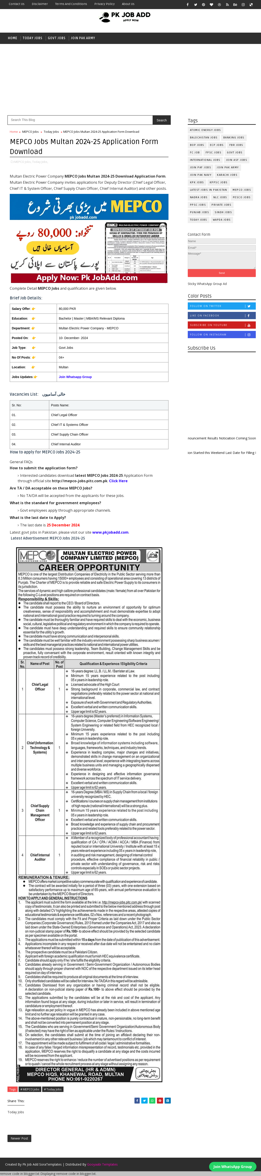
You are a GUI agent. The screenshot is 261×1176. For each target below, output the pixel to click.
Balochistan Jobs (204, 137)
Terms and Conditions (71, 4)
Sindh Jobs (223, 212)
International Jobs (205, 160)
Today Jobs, (40, 162)
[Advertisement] (130, 79)
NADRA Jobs (199, 197)
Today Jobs (32, 38)
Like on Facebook (223, 315)
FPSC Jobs (214, 152)
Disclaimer (40, 4)
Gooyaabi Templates (102, 1164)
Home (12, 38)
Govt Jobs (57, 38)
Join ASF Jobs (236, 160)
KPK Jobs (197, 182)
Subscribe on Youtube (223, 325)
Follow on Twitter (223, 306)
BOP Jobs (197, 145)
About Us (128, 4)
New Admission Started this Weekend (202, 453)
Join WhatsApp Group (233, 1166)
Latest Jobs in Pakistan (208, 190)
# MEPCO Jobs (29, 1089)
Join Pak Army (83, 38)
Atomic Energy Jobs (205, 130)
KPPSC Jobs (219, 182)
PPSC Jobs (198, 205)
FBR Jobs (236, 145)
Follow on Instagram (223, 334)
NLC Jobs (220, 197)
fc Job (195, 152)
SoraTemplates (50, 1164)
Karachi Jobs (227, 175)
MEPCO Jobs (242, 190)
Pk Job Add (30, 1164)
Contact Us (16, 4)
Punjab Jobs (199, 212)
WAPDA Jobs (222, 220)
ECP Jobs (217, 145)
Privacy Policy (104, 4)
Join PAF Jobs (200, 167)
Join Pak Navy (201, 175)
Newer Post (19, 1138)
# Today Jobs (53, 1089)
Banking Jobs (233, 137)
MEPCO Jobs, (23, 162)
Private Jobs (221, 205)
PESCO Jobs (242, 197)
